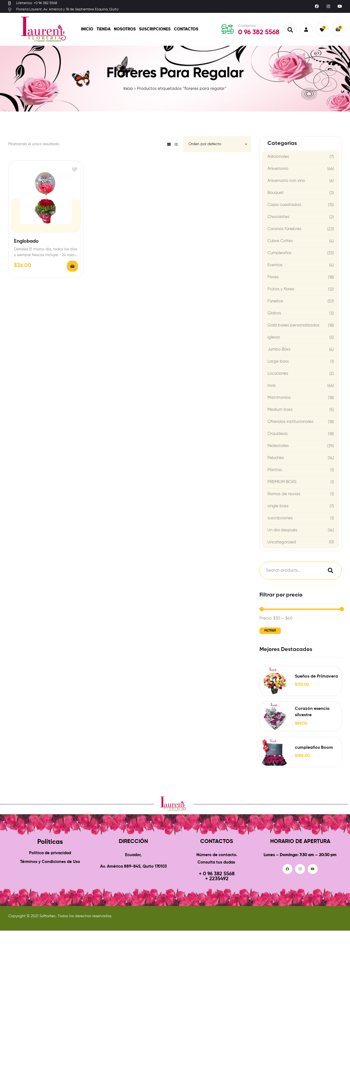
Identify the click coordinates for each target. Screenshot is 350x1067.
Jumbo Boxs (278, 349)
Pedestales (278, 446)
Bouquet (275, 193)
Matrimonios (279, 397)
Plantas (274, 470)
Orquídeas (277, 434)
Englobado (26, 241)
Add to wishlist (74, 170)
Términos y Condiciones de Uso (50, 862)
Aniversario (277, 169)
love (271, 385)
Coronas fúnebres (284, 229)
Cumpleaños (279, 253)
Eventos (275, 265)
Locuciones (277, 373)
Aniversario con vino (286, 181)
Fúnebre (275, 301)
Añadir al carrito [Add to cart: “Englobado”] (72, 266)
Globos (274, 313)
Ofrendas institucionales (290, 422)
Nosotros (125, 29)
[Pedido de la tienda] (217, 144)
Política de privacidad (50, 853)
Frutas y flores (280, 289)
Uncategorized (281, 542)
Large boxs (278, 361)
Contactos (186, 29)
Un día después (282, 530)
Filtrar (270, 630)
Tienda (104, 29)
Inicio (87, 29)
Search (329, 570)
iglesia (273, 337)
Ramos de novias (283, 494)
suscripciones (280, 518)
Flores (273, 277)
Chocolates (278, 217)
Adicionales (278, 156)
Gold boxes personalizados (293, 325)
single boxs (278, 506)
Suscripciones (155, 29)
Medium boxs (280, 410)
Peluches (275, 458)
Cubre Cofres (280, 241)
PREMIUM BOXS (282, 482)
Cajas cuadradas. (284, 205)
